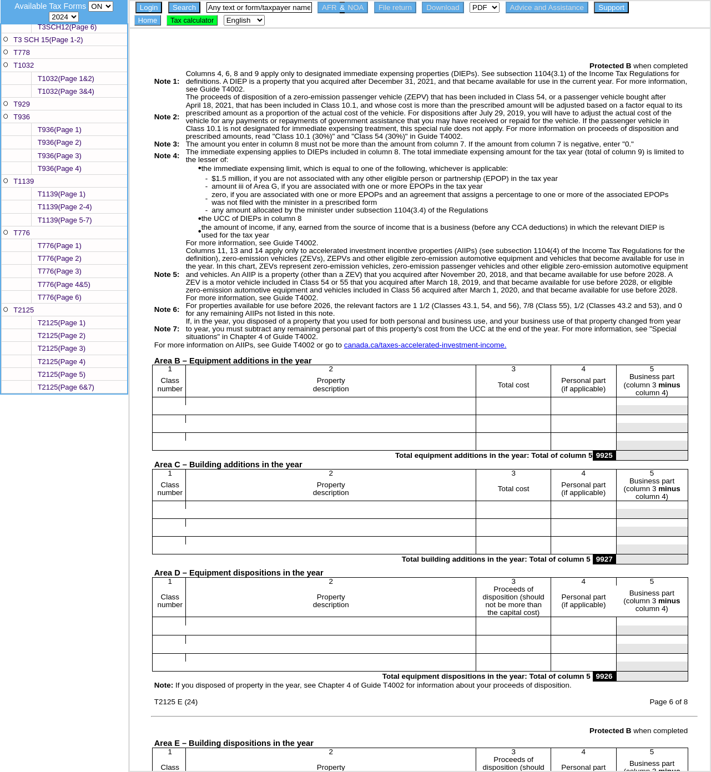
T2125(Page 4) (61, 361)
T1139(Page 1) (61, 194)
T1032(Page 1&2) (66, 78)
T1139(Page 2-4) (65, 207)
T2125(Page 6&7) (66, 387)
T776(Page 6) (60, 297)
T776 (21, 233)
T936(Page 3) (60, 156)
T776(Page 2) (60, 258)
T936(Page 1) (60, 129)
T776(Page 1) (60, 245)
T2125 (23, 310)
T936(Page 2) (60, 142)
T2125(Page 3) (61, 348)
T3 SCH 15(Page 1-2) (48, 40)
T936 (21, 117)
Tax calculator (192, 20)
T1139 (23, 181)
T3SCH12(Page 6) (67, 27)
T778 (21, 52)
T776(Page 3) (60, 271)
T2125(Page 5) (61, 374)
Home (147, 20)
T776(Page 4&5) (64, 284)
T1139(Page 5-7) (65, 220)
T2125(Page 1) (61, 323)
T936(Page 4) (60, 168)
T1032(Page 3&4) (66, 91)
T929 (21, 104)
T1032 (23, 65)
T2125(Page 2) (61, 335)
